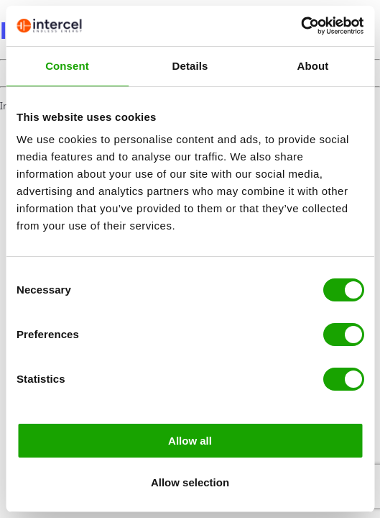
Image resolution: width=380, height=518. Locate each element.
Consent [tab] (67, 66)
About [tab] (313, 66)
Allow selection (190, 482)
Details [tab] (190, 66)
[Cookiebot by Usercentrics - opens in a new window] (300, 26)
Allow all (190, 441)
